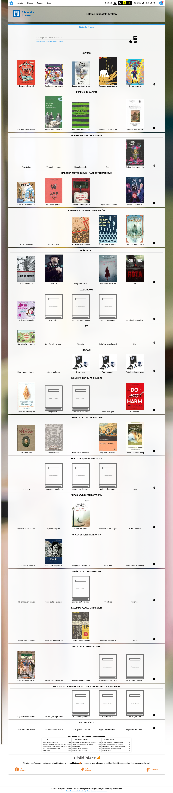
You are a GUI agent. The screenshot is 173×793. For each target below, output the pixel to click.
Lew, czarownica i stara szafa (50, 742)
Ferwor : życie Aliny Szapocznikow (111, 748)
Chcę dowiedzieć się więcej (76, 791)
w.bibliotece (75, 763)
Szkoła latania (46, 750)
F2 (153, 3)
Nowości (20, 3)
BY (129, 3)
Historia (30, 3)
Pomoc (40, 3)
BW (119, 3)
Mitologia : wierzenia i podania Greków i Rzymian (56, 744)
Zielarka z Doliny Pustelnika (79, 750)
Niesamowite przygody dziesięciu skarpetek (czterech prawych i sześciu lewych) (64, 746)
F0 (143, 3)
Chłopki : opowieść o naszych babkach (82, 744)
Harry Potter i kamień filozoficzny (51, 748)
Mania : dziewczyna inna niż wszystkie (112, 744)
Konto (48, 3)
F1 (147, 3)
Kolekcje (60, 41)
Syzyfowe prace (106, 750)
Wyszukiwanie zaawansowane (46, 41)
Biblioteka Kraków (86, 27)
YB (124, 3)
